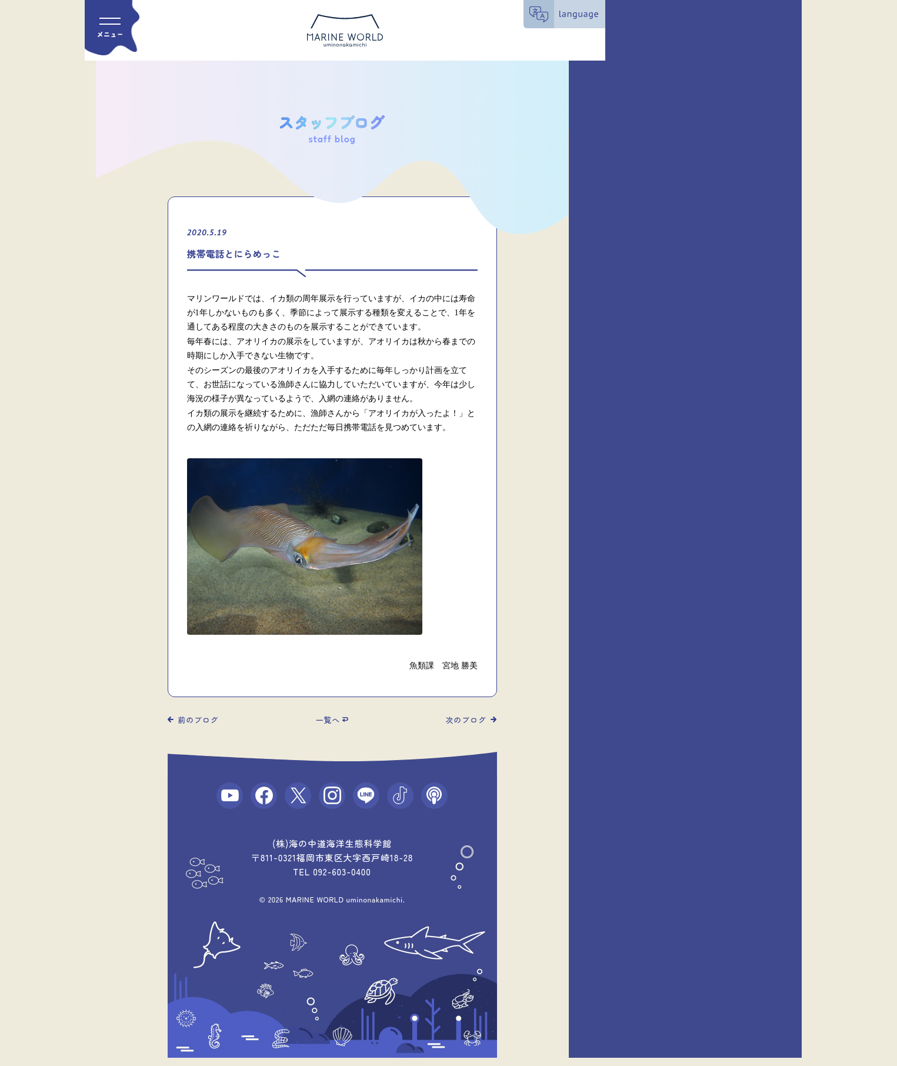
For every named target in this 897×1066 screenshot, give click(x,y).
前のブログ (198, 720)
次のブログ (466, 720)
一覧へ (328, 720)
